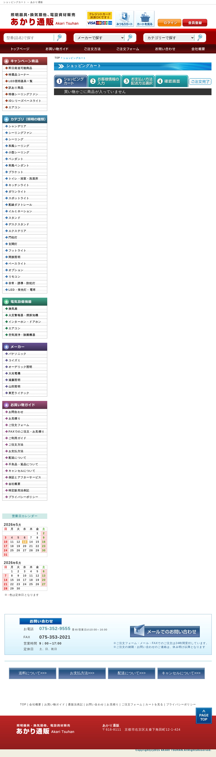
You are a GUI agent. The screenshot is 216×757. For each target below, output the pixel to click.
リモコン (14, 276)
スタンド (14, 217)
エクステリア (17, 230)
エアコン (14, 107)
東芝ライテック (19, 393)
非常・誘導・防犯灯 (22, 283)
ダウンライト (17, 191)
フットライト (17, 250)
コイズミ (14, 360)
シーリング (16, 139)
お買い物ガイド (54, 704)
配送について (17, 457)
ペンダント (16, 159)
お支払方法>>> (82, 673)
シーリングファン (20, 132)
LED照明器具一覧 (21, 81)
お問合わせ (16, 412)
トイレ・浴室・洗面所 (23, 178)
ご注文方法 (16, 444)
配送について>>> (132, 673)
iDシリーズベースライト (25, 100)
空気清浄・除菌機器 (22, 334)
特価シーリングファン (23, 94)
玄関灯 (13, 244)
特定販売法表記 (19, 490)
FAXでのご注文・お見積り (26, 431)
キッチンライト (19, 185)
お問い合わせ (95, 704)
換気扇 (13, 308)
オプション (16, 270)
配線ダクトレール (20, 204)
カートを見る (154, 704)
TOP (57, 58)
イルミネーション (20, 211)
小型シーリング (19, 152)
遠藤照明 (14, 380)
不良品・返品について (23, 464)
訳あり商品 (16, 87)
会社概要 (14, 483)
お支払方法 (16, 451)
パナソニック (17, 353)
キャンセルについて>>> (181, 673)
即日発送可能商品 (20, 68)
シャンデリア (17, 126)
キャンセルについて (22, 470)
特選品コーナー (19, 74)
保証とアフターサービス (25, 477)
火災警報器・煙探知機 (23, 315)
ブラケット (16, 172)
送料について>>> (33, 673)
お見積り (14, 418)
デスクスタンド (19, 224)
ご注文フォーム (19, 425)
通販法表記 (75, 704)
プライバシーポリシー (23, 497)
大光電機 (14, 373)
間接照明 (14, 257)
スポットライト (19, 198)
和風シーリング (19, 145)
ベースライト (17, 263)
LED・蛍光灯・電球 (22, 289)
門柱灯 (13, 237)
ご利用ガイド (17, 438)
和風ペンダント (19, 165)
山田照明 (14, 386)
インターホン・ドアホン (25, 321)
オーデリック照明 (20, 366)
